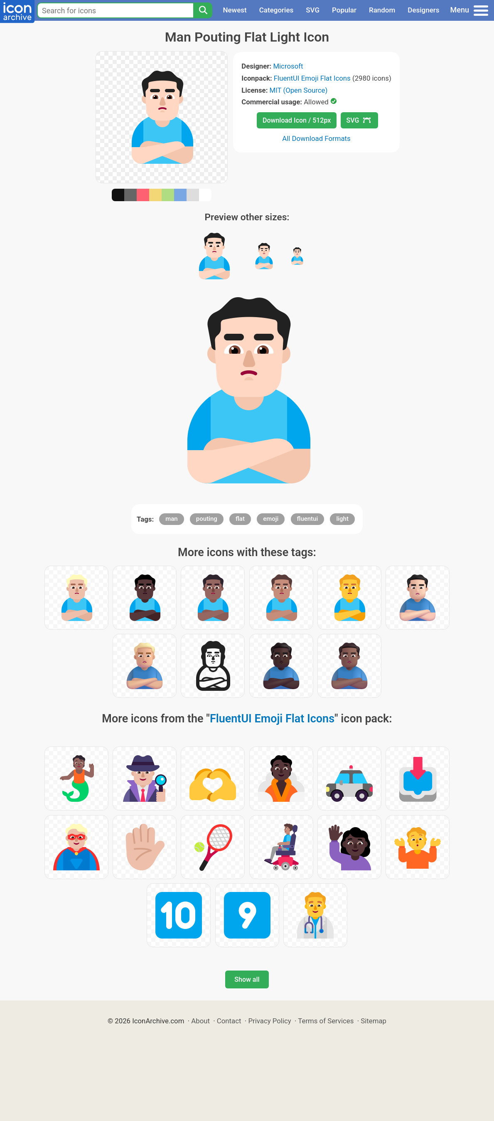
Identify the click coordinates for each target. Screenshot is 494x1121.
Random (382, 10)
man (171, 518)
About (200, 1021)
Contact (229, 1021)
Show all (246, 979)
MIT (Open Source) (299, 90)
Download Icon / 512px (297, 120)
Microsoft (288, 66)
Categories (276, 10)
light (342, 518)
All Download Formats (316, 138)
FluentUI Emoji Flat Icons (312, 78)
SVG (313, 10)
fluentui (307, 518)
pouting (206, 518)
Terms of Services (326, 1021)
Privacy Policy (269, 1021)
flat (240, 518)
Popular (344, 10)
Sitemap (373, 1021)
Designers (423, 10)
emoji (270, 518)
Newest (234, 10)
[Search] (202, 10)
